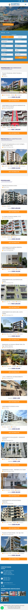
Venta (5, 36)
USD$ (4, 32)
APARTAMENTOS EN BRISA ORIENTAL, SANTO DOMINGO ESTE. (14, 249)
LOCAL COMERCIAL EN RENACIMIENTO (14, 377)
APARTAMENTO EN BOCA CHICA (14, 407)
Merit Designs (18, 606)
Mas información (8, 24)
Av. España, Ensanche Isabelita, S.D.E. (14, 217)
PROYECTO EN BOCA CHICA (14, 186)
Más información (14, 100)
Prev (2, 18)
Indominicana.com (16, 608)
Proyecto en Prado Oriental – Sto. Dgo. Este (14, 533)
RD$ (8, 32)
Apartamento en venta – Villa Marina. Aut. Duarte (14, 470)
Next (26, 18)
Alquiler (18, 36)
